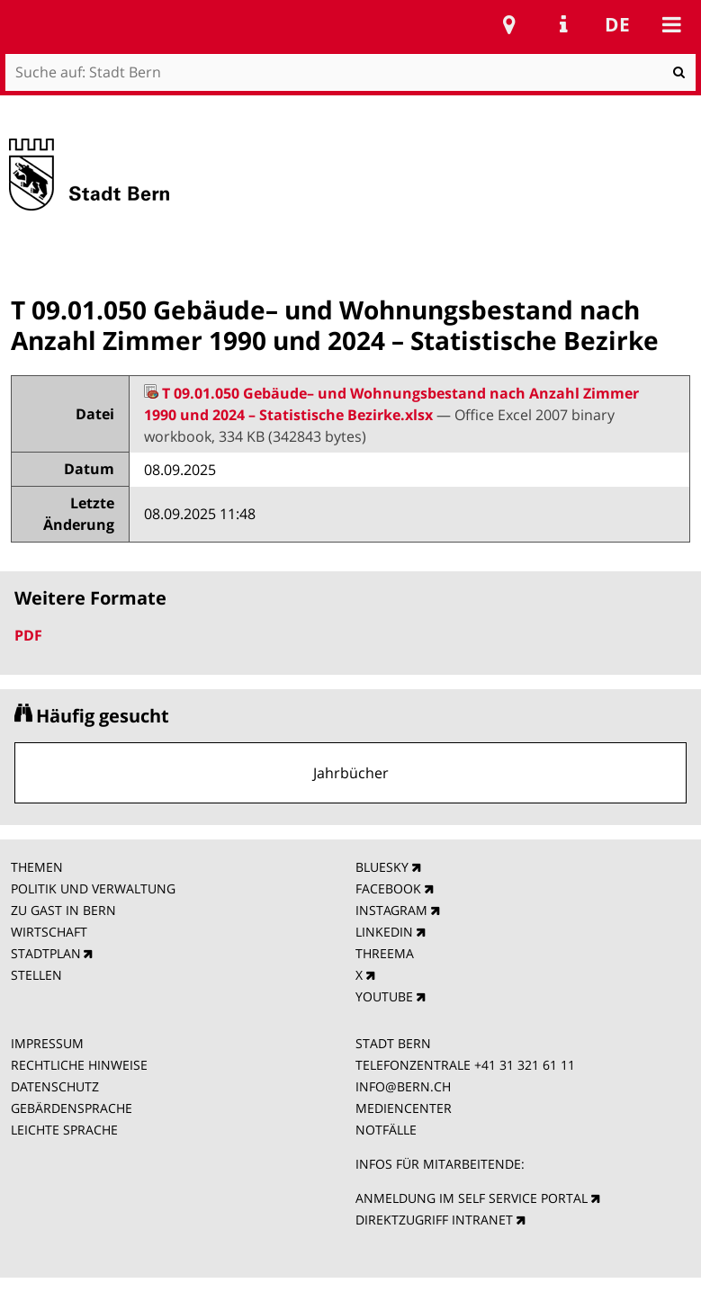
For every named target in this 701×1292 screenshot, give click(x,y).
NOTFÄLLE (386, 1129)
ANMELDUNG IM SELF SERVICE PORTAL (471, 1198)
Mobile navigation (671, 24)
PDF (28, 635)
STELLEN (36, 974)
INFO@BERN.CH (403, 1086)
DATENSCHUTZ (55, 1086)
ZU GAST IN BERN (63, 910)
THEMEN (37, 866)
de (617, 24)
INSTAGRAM (391, 910)
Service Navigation (563, 24)
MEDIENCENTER (403, 1108)
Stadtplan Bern (509, 24)
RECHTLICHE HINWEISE (79, 1064)
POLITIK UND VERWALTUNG (93, 888)
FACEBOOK (388, 888)
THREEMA (384, 953)
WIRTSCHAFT (49, 931)
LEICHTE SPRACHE (64, 1129)
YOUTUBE (384, 996)
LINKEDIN (384, 931)
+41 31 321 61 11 (524, 1064)
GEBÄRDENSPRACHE (71, 1108)
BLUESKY (382, 866)
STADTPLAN (46, 953)
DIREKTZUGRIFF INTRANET (434, 1219)
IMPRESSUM (47, 1043)
